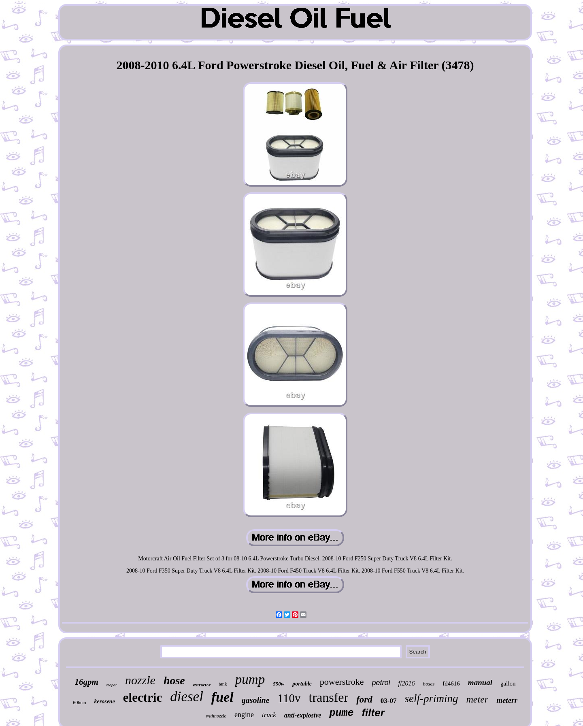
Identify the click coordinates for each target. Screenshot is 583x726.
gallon (508, 683)
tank (223, 684)
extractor (202, 684)
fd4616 (451, 683)
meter (477, 699)
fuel (222, 697)
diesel (186, 697)
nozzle (140, 680)
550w (278, 684)
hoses (428, 684)
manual (480, 682)
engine (244, 715)
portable (301, 684)
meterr (506, 700)
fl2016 (406, 683)
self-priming (431, 698)
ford (364, 699)
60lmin (79, 702)
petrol (381, 683)
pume (341, 713)
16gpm (86, 682)
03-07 (389, 701)
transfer (328, 697)
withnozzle (216, 716)
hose (174, 680)
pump (250, 679)
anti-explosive (302, 715)
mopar (111, 685)
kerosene (104, 701)
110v (289, 698)
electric (142, 697)
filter (373, 713)
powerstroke (342, 682)
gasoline (256, 700)
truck (269, 715)
